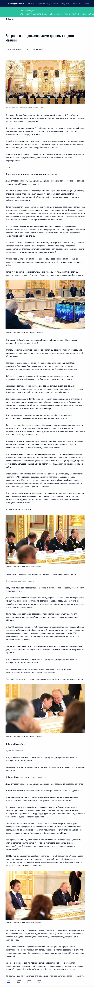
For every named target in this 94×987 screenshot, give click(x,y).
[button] (4, 3)
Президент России (16, 3)
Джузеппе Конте (13, 118)
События (10, 19)
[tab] (8, 981)
